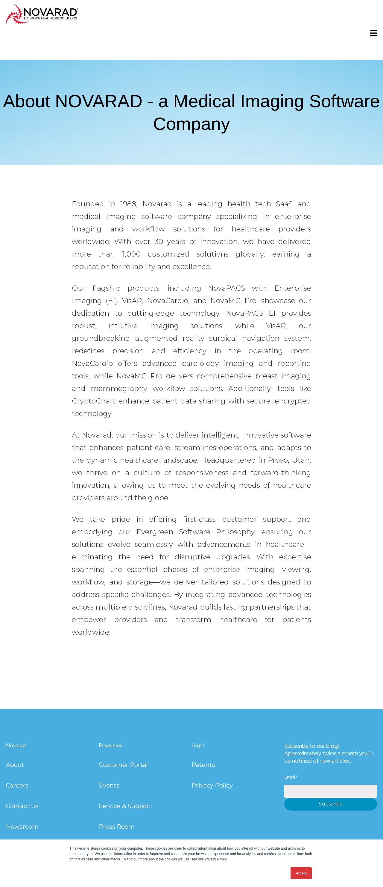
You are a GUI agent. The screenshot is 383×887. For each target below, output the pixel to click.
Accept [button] (301, 873)
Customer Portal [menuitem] (123, 764)
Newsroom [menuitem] (22, 826)
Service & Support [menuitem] (125, 806)
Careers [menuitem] (17, 785)
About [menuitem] (15, 764)
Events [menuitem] (109, 785)
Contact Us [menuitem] (22, 806)
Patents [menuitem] (203, 764)
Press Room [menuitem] (117, 826)
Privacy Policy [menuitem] (212, 785)
